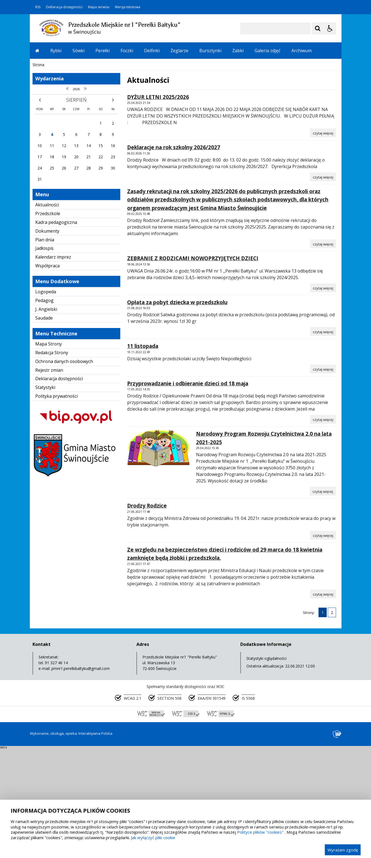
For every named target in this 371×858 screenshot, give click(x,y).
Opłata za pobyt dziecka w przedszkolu (177, 411)
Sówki (78, 51)
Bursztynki (210, 51)
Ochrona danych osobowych (64, 471)
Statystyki (45, 497)
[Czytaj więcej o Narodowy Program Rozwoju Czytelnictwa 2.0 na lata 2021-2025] (323, 600)
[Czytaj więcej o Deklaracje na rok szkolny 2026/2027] (323, 286)
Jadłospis (44, 358)
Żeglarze (179, 51)
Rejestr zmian (49, 479)
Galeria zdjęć (268, 51)
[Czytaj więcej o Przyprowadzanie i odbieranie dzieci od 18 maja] (323, 528)
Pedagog (44, 410)
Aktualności (47, 314)
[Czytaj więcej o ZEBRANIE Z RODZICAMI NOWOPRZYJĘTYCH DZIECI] (323, 397)
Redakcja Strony (51, 462)
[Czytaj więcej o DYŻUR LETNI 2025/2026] (323, 242)
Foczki (127, 51)
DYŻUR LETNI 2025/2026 (158, 206)
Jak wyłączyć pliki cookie (153, 837)
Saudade (44, 427)
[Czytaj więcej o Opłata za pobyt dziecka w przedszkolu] (323, 441)
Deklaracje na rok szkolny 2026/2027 (173, 256)
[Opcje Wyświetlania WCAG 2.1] (330, 28)
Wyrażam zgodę (343, 850)
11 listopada (142, 455)
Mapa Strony (48, 453)
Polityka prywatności (56, 505)
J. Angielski (46, 418)
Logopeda (45, 401)
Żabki (238, 51)
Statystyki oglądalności (266, 767)
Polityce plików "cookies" (260, 832)
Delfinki (152, 51)
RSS (37, 7)
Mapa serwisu (98, 7)
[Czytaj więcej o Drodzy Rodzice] (323, 644)
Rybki (56, 51)
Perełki (102, 51)
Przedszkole (47, 323)
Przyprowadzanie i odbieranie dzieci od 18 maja (187, 492)
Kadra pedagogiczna (56, 332)
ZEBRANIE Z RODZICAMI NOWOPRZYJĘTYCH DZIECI (192, 367)
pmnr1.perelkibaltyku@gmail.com (80, 777)
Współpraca (47, 375)
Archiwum (301, 51)
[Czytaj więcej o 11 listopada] (323, 478)
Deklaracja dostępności (64, 7)
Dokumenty (47, 340)
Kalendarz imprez (53, 366)
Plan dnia (44, 349)
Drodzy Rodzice (147, 615)
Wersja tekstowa (127, 7)
